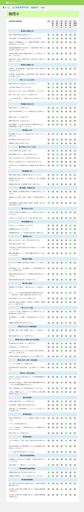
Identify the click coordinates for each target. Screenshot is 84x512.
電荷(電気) (27, 414)
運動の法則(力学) (27, 104)
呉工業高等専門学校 (20, 8)
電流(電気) (27, 437)
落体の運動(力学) (27, 65)
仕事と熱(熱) (27, 283)
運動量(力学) (27, 171)
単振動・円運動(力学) (27, 188)
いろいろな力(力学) (27, 80)
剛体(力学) (27, 236)
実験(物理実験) (27, 479)
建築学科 (34, 8)
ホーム (6, 8)
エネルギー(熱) (27, 308)
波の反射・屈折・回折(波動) (27, 360)
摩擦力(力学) (27, 130)
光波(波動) (27, 397)
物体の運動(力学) (27, 31)
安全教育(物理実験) (27, 455)
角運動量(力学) (27, 221)
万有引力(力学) (27, 208)
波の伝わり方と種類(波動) (27, 326)
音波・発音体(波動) (27, 373)
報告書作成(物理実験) (27, 468)
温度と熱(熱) (27, 259)
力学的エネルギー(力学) (27, 147)
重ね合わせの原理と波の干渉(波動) (27, 339)
